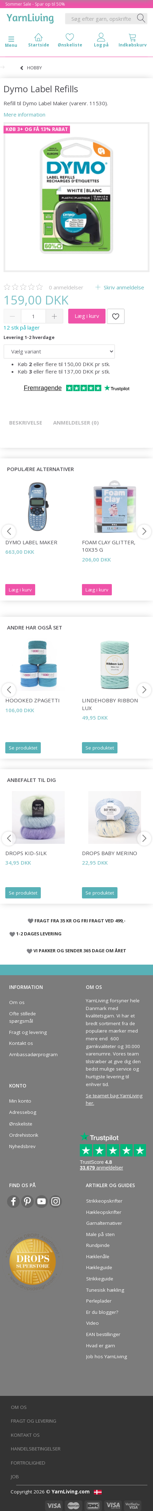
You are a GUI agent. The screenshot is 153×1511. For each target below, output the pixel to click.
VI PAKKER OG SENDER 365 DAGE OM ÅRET (79, 950)
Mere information (24, 114)
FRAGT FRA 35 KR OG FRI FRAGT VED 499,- (80, 920)
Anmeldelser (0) (76, 422)
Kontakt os (21, 1043)
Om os (17, 1002)
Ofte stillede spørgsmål (22, 1017)
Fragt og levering (28, 1032)
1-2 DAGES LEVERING (39, 933)
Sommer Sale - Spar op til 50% (35, 4)
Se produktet (23, 748)
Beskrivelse (25, 422)
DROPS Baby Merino (109, 853)
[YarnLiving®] (30, 17)
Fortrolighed (28, 1463)
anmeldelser (66, 287)
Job (15, 1476)
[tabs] (132, 41)
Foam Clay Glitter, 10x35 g (108, 546)
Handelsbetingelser (35, 1449)
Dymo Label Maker (31, 542)
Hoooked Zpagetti (32, 700)
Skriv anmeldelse (123, 287)
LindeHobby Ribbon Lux (110, 704)
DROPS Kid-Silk (26, 853)
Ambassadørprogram (33, 1054)
